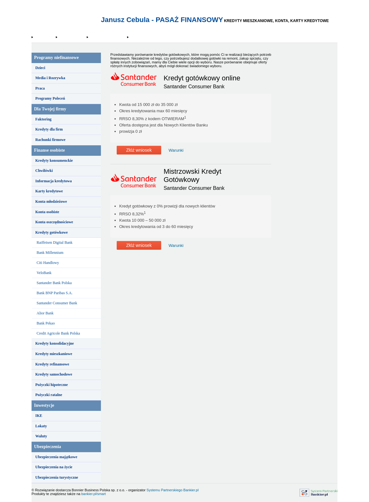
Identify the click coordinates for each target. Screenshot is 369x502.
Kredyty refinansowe (52, 364)
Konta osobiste (47, 212)
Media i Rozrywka (50, 78)
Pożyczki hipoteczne (51, 384)
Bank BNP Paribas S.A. (55, 293)
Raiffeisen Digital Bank (55, 242)
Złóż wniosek (139, 150)
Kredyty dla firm (49, 129)
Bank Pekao (46, 323)
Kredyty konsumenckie (54, 160)
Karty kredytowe (49, 191)
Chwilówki (44, 170)
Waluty (41, 436)
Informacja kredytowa (53, 181)
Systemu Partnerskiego (165, 490)
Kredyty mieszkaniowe (53, 354)
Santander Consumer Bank (107, 37)
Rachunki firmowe (50, 139)
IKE (38, 415)
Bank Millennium (50, 252)
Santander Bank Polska (54, 283)
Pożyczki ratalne (48, 395)
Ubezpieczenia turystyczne (56, 477)
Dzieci (40, 68)
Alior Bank (45, 313)
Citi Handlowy (48, 262)
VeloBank (44, 273)
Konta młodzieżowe (51, 201)
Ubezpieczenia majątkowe (56, 457)
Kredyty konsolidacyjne (54, 343)
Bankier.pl (190, 490)
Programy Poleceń (50, 98)
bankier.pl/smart (93, 494)
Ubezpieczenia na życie (53, 467)
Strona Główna (44, 37)
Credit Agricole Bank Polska (58, 333)
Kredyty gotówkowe (71, 37)
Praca (40, 88)
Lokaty (41, 426)
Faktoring (43, 119)
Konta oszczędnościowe (54, 222)
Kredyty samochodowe (53, 374)
